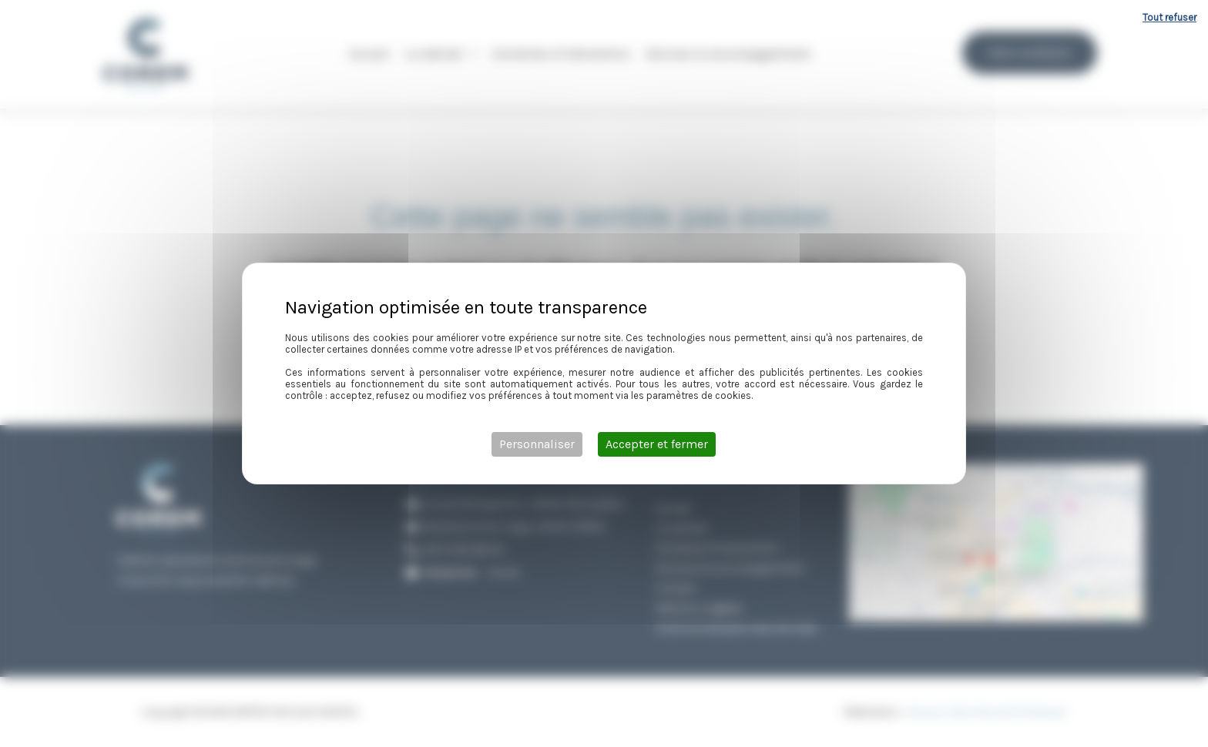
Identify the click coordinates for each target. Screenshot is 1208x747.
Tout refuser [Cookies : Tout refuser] (1169, 17)
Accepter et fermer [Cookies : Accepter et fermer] (657, 444)
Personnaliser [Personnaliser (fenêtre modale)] (537, 444)
